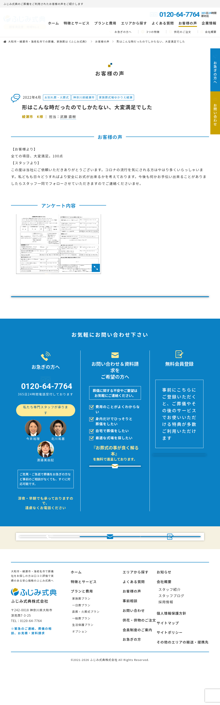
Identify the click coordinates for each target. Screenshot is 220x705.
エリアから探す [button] (134, 23)
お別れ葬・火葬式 (56, 97)
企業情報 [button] (209, 23)
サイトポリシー (170, 665)
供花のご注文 (180, 31)
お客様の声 (188, 23)
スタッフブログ (171, 628)
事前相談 (130, 633)
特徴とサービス (84, 614)
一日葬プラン (81, 638)
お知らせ (164, 605)
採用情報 (165, 634)
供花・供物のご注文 (139, 653)
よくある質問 (163, 23)
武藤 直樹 (68, 116)
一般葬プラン (81, 651)
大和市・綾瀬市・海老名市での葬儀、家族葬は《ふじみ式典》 (48, 41)
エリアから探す (136, 605)
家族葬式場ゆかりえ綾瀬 (116, 97)
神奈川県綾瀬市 (84, 97)
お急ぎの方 (132, 672)
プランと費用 (82, 624)
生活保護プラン (83, 658)
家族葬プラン (81, 632)
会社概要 (208, 31)
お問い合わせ (134, 643)
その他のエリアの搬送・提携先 (183, 675)
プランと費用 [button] (105, 23)
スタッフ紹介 (169, 622)
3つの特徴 (150, 32)
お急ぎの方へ (120, 31)
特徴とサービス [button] (77, 23)
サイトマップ (168, 656)
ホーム (53, 23)
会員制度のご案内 (137, 662)
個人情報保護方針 (171, 646)
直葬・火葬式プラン (86, 645)
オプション (79, 664)
